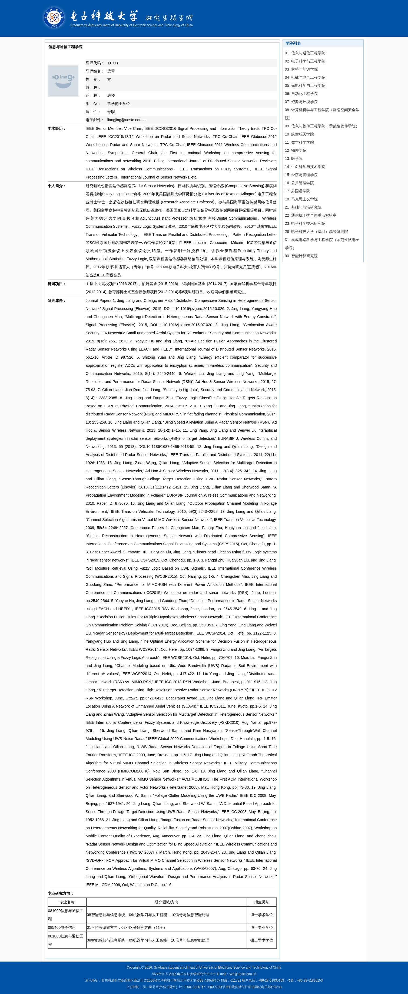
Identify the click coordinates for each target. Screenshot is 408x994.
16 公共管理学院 (299, 183)
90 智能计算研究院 (301, 256)
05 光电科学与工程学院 (305, 85)
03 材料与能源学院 (301, 69)
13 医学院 (294, 158)
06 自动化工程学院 (301, 93)
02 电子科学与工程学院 (305, 61)
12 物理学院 (295, 150)
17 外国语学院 (297, 191)
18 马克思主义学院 (301, 199)
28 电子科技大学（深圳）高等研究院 (316, 231)
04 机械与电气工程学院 (305, 77)
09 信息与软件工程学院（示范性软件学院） (322, 126)
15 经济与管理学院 (301, 175)
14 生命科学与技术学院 (305, 166)
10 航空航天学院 (299, 134)
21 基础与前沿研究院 (303, 207)
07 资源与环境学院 (301, 102)
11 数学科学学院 (299, 142)
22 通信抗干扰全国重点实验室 (311, 215)
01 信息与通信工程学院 (305, 53)
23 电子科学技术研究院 (305, 223)
